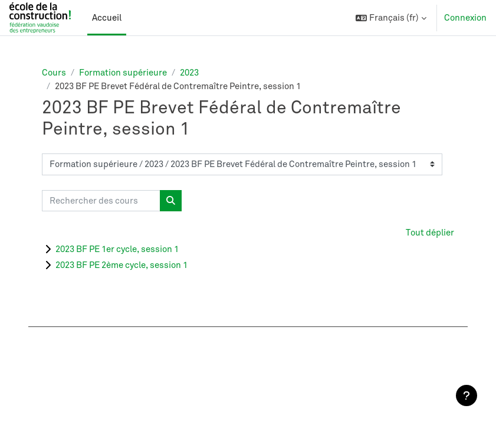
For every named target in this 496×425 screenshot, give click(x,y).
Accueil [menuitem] (106, 17)
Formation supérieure (123, 72)
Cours (54, 72)
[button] (391, 17)
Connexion (465, 17)
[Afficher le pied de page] (466, 395)
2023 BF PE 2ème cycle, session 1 (121, 265)
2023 (189, 72)
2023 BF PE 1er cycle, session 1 (117, 249)
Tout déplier (430, 232)
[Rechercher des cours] (101, 201)
